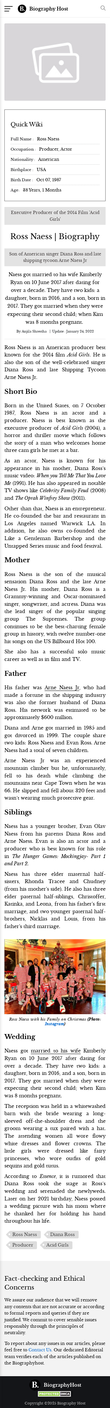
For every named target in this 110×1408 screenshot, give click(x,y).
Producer (22, 1245)
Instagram (54, 1024)
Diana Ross (62, 1234)
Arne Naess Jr (62, 687)
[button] (102, 8)
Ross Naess (24, 1234)
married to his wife (56, 1051)
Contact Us (39, 1350)
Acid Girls (57, 1245)
